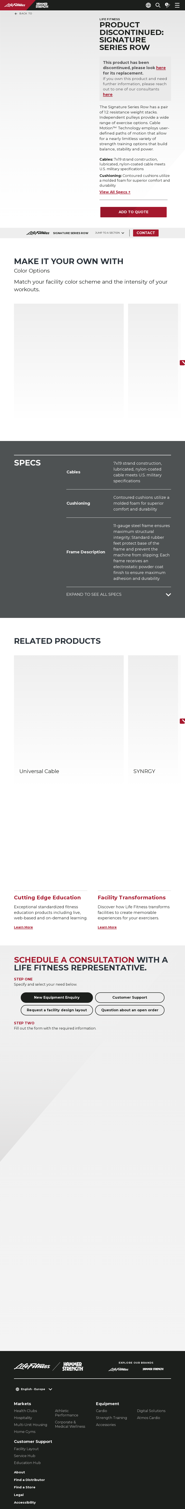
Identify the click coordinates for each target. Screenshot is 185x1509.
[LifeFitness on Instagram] (129, 1482)
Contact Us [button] (24, 1474)
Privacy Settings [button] (55, 1474)
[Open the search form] (154, 5)
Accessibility (27, 1429)
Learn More (26, 849)
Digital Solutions (151, 1334)
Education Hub (27, 1386)
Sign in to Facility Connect (41, 1445)
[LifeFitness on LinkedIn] (97, 1482)
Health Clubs (25, 1334)
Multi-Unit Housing (30, 1348)
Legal (19, 1420)
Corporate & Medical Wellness (70, 1347)
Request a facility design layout (57, 933)
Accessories (106, 1348)
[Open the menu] (177, 5)
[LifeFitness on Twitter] (145, 1482)
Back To (23, 13)
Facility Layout (26, 1372)
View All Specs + (114, 196)
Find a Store (26, 1412)
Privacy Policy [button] (27, 1481)
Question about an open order (129, 933)
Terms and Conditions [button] (35, 1488)
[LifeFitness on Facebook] (113, 1482)
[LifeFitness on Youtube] (160, 1482)
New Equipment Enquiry (57, 920)
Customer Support (129, 920)
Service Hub (24, 1379)
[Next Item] (178, 345)
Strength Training (111, 1341)
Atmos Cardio (148, 1341)
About (20, 1395)
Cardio (101, 1334)
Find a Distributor (32, 1403)
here (162, 69)
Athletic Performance (66, 1336)
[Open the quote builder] (165, 5)
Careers (22, 1437)
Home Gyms (24, 1355)
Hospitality (23, 1341)
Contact (147, 237)
